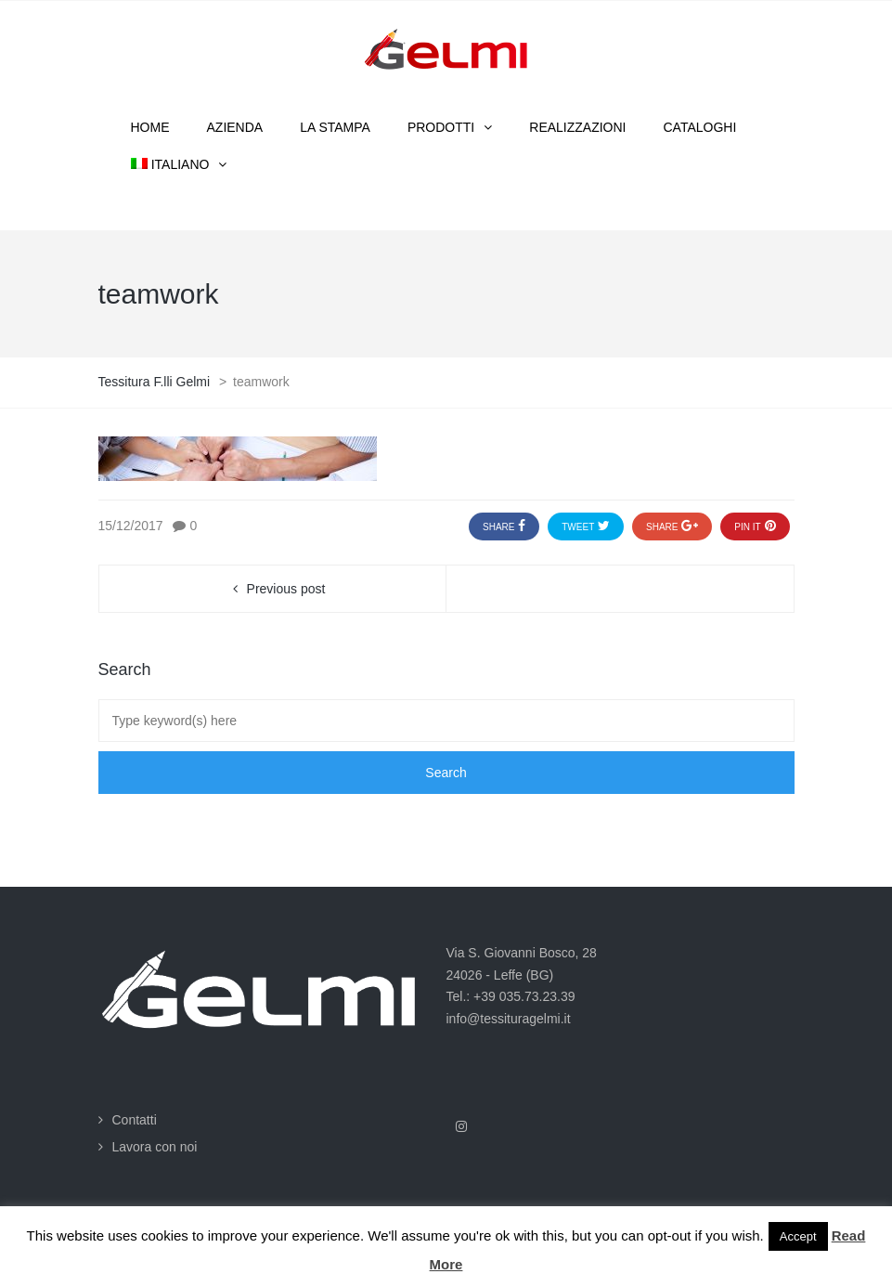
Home (150, 127)
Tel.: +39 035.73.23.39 (510, 996)
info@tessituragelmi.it (508, 1018)
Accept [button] (798, 1236)
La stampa (335, 127)
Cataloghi (700, 127)
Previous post (286, 588)
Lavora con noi (155, 1146)
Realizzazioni (577, 127)
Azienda (235, 127)
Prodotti (440, 127)
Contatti (134, 1119)
